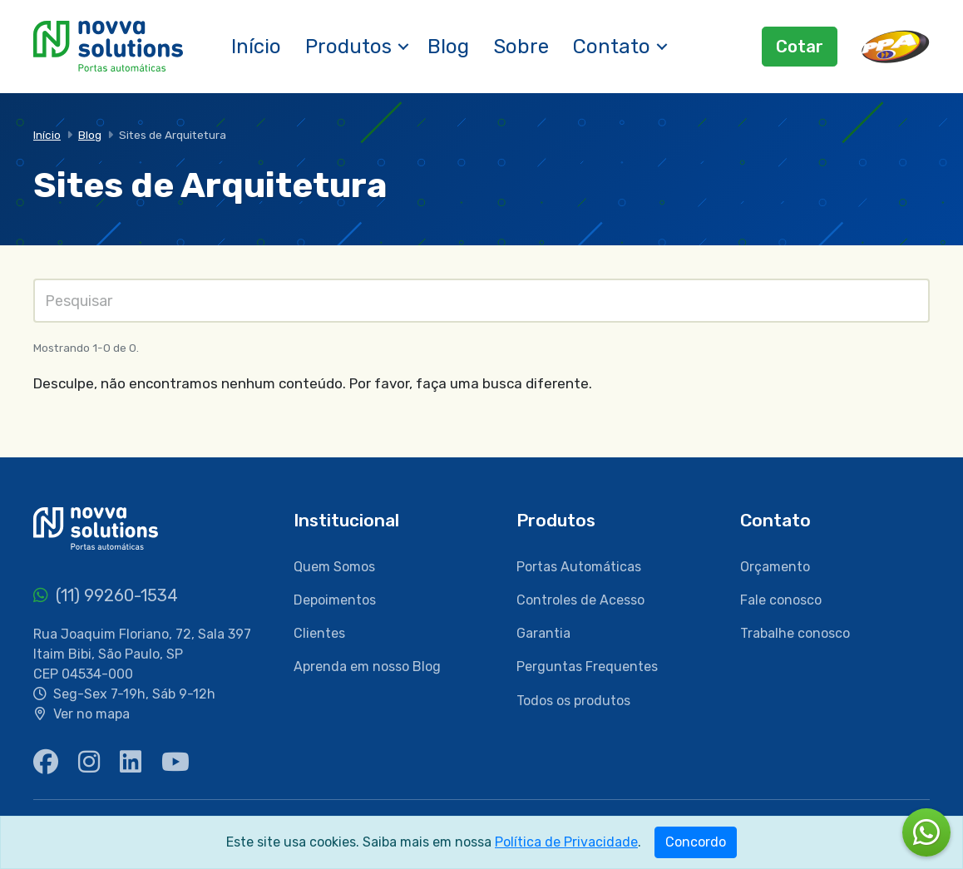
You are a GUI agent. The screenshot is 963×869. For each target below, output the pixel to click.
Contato (611, 46)
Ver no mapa (91, 714)
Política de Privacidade (566, 842)
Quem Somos (334, 567)
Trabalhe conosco (795, 633)
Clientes (319, 633)
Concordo (695, 842)
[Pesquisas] (481, 301)
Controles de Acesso (580, 600)
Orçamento (775, 567)
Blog (448, 46)
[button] (403, 46)
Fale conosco (781, 600)
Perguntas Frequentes (587, 666)
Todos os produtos (573, 701)
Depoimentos (335, 600)
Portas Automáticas (578, 567)
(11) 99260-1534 (105, 595)
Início (256, 46)
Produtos (348, 46)
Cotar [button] (799, 47)
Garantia (543, 633)
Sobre (521, 46)
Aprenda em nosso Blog (367, 666)
